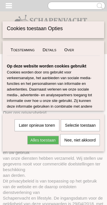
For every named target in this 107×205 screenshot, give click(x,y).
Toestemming (23, 49)
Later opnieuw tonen (37, 125)
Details (49, 49)
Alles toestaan (43, 140)
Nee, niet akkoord (80, 140)
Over (69, 49)
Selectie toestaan (80, 125)
